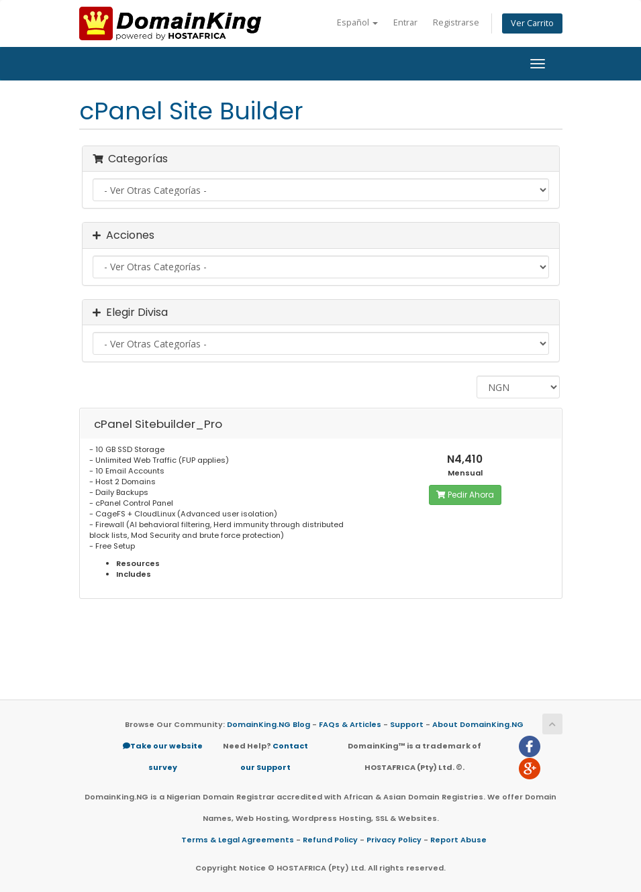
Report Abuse (458, 839)
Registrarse (456, 22)
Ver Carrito (532, 23)
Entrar (405, 22)
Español (357, 22)
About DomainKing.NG (478, 724)
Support (407, 724)
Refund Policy (330, 839)
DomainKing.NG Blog (268, 724)
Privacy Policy (394, 839)
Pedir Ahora (465, 494)
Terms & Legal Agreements (237, 839)
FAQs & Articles (350, 724)
